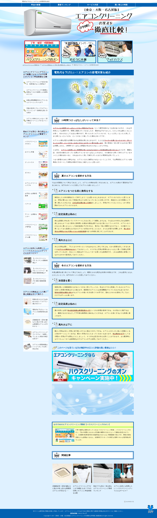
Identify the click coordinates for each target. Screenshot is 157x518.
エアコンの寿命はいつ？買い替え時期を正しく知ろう (56, 65)
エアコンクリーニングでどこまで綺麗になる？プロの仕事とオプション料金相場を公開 (35, 74)
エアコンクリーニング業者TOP (31, 65)
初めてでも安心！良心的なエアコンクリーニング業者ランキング (35, 134)
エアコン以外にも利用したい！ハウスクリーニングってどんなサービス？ (35, 250)
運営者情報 (73, 513)
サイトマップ (82, 513)
